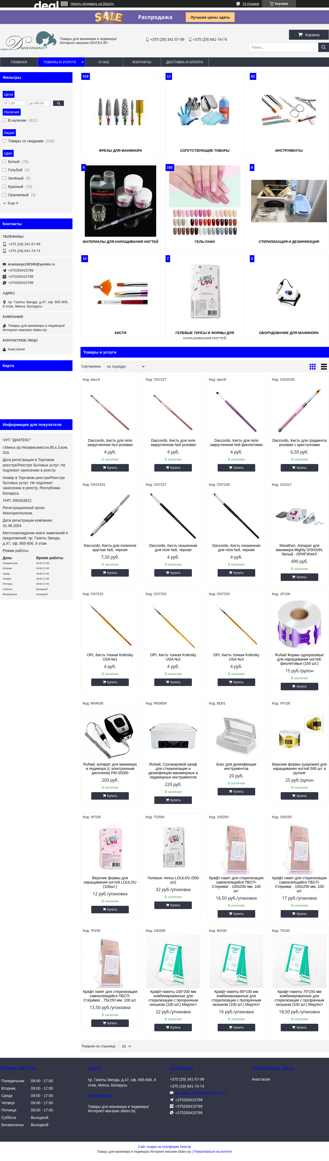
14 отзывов (251, 4)
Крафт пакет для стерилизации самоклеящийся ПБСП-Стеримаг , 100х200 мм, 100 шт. (236, 884)
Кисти (120, 333)
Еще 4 (13, 203)
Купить (112, 468)
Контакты (141, 62)
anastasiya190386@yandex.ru (31, 264)
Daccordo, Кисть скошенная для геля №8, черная (236, 547)
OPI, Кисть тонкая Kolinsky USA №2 (173, 657)
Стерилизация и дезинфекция (289, 242)
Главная (19, 62)
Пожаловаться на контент (213, 1151)
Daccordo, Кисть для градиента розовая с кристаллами (299, 442)
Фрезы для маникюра (120, 151)
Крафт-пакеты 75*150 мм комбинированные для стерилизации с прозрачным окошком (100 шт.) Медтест (299, 998)
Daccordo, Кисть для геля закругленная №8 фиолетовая (236, 442)
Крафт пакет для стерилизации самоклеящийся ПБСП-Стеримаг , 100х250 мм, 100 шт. (299, 884)
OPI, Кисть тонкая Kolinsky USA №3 (236, 657)
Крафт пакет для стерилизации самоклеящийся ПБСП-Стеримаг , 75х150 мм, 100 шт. (110, 995)
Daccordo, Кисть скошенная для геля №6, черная (173, 547)
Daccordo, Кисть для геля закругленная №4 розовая (110, 442)
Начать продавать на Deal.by (92, 4)
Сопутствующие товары (204, 151)
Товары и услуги (59, 62)
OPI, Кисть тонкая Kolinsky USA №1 (110, 657)
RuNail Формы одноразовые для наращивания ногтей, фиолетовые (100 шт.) (299, 659)
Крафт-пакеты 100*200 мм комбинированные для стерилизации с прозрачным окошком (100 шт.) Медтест (173, 998)
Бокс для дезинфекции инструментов (236, 766)
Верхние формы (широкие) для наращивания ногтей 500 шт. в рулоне (299, 768)
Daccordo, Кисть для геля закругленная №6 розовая (173, 442)
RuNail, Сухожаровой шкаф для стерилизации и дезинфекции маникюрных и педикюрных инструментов (173, 770)
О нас (103, 62)
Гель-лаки (205, 242)
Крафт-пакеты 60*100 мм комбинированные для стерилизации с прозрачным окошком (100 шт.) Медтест (236, 998)
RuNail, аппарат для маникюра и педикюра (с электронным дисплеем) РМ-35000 (110, 768)
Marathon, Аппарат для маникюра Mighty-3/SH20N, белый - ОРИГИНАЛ (299, 549)
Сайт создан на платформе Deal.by (164, 1147)
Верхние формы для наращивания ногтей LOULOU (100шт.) (110, 882)
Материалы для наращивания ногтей (120, 242)
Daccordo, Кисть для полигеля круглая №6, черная (110, 547)
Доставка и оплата (184, 62)
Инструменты (289, 151)
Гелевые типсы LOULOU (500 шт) (173, 880)
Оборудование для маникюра (289, 333)
